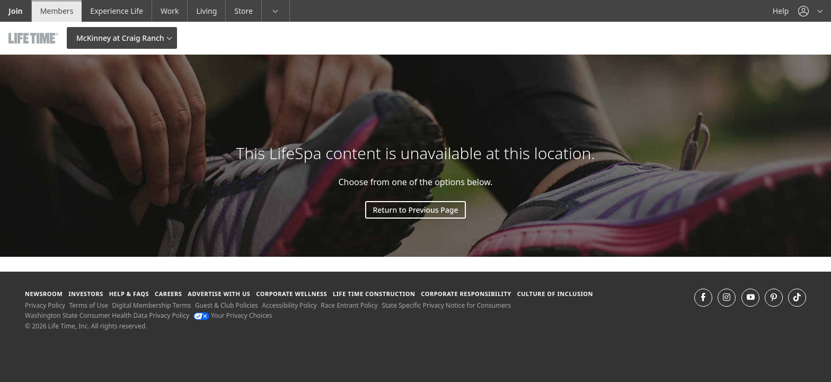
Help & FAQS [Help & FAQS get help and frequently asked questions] (129, 294)
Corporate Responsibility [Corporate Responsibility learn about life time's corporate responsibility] (466, 294)
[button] (810, 11)
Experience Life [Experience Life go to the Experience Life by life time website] (116, 11)
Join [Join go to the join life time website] (15, 11)
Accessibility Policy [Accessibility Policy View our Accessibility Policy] (289, 305)
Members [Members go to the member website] (57, 11)
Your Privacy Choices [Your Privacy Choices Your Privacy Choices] (232, 315)
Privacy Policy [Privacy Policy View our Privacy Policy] (45, 305)
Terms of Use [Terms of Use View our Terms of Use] (88, 305)
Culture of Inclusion (555, 294)
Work (170, 11)
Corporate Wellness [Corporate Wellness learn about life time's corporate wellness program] (291, 294)
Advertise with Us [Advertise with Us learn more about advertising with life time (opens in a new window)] (219, 294)
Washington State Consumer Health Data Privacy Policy (107, 315)
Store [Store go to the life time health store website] (243, 11)
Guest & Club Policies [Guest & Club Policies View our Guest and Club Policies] (226, 305)
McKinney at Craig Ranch (120, 38)
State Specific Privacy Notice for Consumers (446, 305)
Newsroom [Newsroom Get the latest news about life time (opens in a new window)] (44, 294)
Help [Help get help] (781, 11)
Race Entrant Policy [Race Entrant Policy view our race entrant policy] (349, 305)
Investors (85, 294)
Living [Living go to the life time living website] (206, 11)
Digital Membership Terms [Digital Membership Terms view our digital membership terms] (151, 305)
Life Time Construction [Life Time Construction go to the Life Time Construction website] (374, 294)
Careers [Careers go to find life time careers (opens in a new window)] (168, 294)
